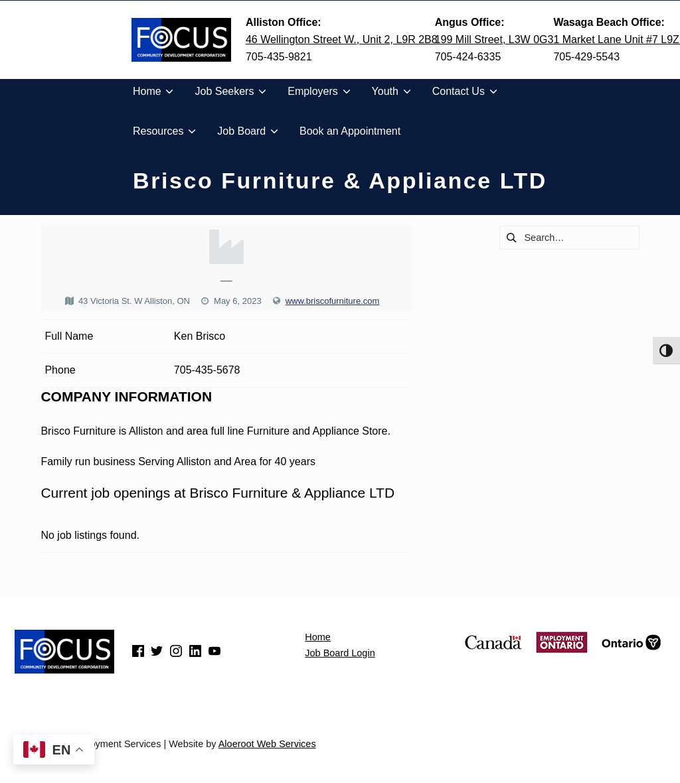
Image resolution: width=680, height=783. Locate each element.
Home (318, 637)
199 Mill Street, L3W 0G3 (494, 39)
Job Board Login (340, 653)
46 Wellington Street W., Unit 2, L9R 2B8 (342, 39)
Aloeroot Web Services (267, 744)
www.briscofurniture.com (333, 301)
